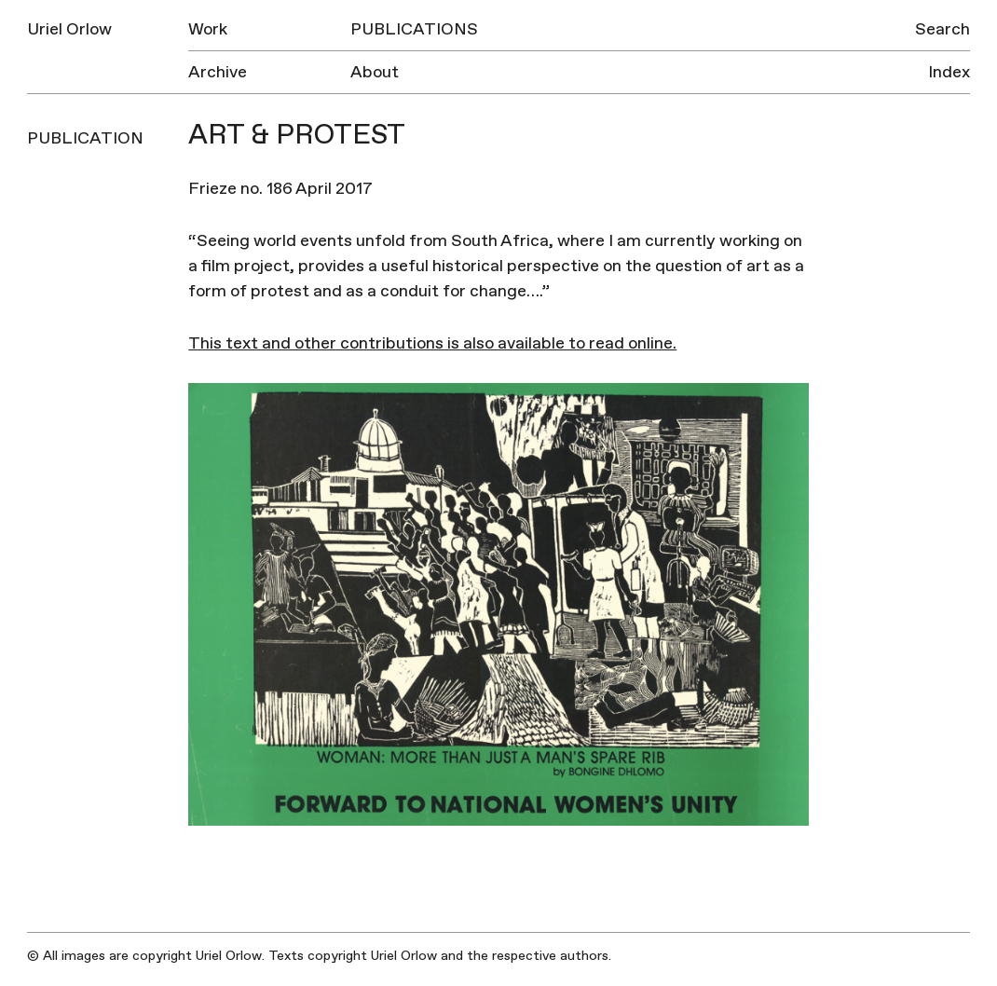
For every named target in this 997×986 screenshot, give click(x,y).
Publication (85, 138)
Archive (217, 72)
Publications (414, 29)
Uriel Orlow (69, 29)
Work (207, 29)
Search (942, 29)
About (374, 72)
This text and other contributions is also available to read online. (432, 343)
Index (949, 72)
